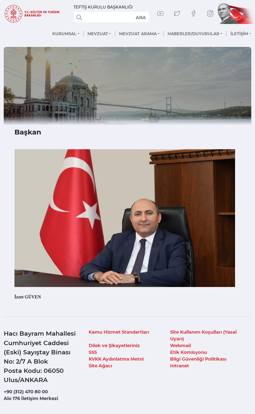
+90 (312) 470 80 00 (26, 392)
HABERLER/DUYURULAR (193, 33)
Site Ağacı (100, 366)
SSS (93, 352)
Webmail (180, 345)
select (140, 17)
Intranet (179, 366)
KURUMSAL (64, 33)
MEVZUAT (97, 33)
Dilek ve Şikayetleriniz (114, 345)
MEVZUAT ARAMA (138, 33)
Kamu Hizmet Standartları (119, 332)
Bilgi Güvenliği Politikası (198, 359)
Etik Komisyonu (188, 352)
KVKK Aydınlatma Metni (116, 359)
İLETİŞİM (239, 33)
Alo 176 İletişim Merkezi (31, 398)
